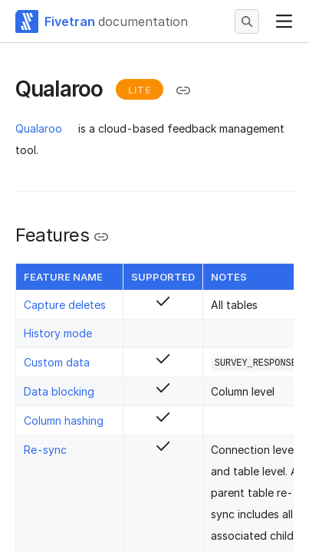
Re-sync (45, 449)
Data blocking (59, 391)
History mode (58, 333)
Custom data (57, 362)
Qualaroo (38, 128)
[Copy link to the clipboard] (183, 90)
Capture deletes (65, 304)
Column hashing (64, 420)
